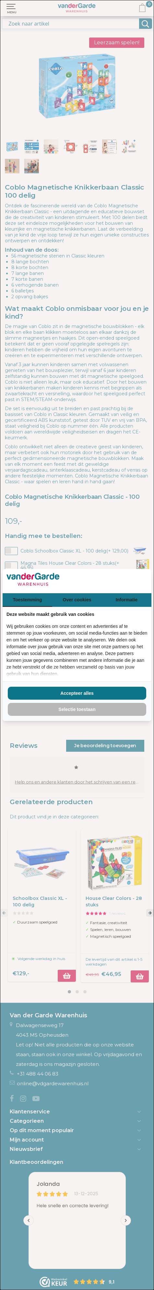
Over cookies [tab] (77, 599)
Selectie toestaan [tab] (76, 709)
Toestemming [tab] (27, 599)
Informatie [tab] (127, 599)
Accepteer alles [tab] (77, 693)
